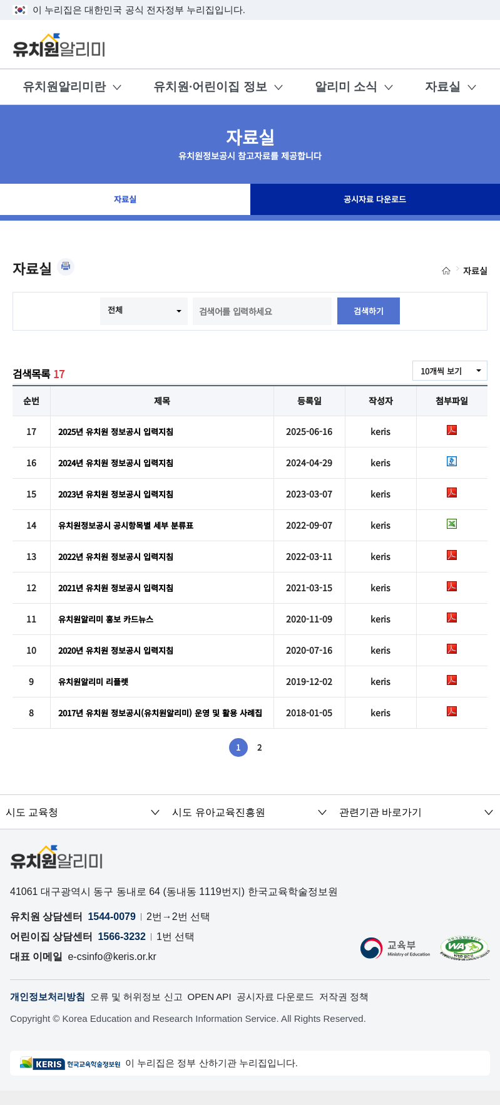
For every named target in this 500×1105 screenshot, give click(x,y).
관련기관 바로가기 (377, 824)
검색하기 (368, 311)
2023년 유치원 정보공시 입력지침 (120, 494)
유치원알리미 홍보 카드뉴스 (109, 618)
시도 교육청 (29, 824)
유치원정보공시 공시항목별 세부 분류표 (131, 525)
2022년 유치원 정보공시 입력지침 (120, 556)
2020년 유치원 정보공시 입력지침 (120, 650)
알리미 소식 (346, 86)
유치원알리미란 (64, 86)
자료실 (443, 86)
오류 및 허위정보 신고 (144, 1010)
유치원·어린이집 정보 (210, 86)
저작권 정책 (364, 1010)
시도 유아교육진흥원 (215, 824)
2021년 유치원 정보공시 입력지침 (120, 587)
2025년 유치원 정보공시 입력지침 (120, 431)
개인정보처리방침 (50, 1010)
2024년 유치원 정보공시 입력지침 (120, 462)
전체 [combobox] (114, 310)
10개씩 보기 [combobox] (439, 371)
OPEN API (221, 1010)
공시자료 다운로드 (375, 202)
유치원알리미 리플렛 (96, 681)
